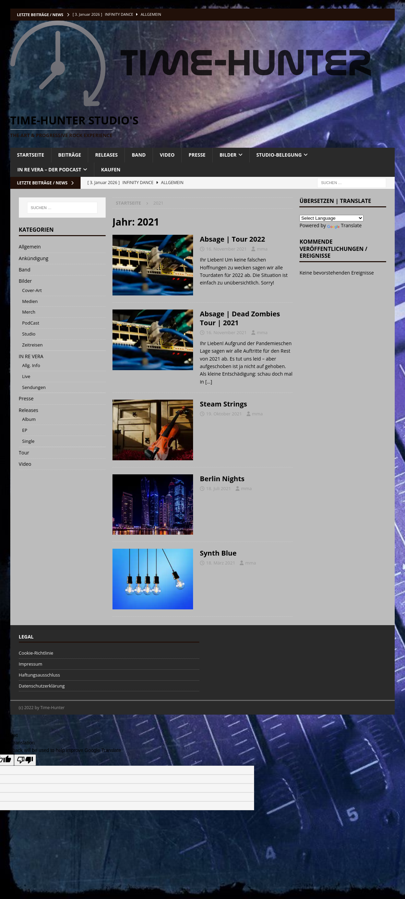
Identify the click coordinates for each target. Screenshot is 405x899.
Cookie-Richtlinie (36, 653)
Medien (30, 301)
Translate (344, 225)
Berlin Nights (222, 478)
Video (25, 464)
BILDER (227, 154)
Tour (24, 452)
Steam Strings (223, 404)
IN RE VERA (31, 356)
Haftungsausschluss (39, 675)
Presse (26, 398)
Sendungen (34, 387)
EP (24, 430)
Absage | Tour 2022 (232, 239)
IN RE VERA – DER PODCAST (49, 169)
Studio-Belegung (279, 154)
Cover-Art (32, 290)
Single (28, 441)
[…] (208, 381)
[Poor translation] (25, 760)
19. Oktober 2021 (224, 414)
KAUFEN (110, 169)
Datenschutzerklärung (42, 686)
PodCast (30, 323)
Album (29, 419)
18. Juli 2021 (218, 488)
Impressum (31, 664)
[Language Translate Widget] (331, 218)
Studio (29, 334)
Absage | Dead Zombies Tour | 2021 (240, 318)
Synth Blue (218, 553)
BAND (139, 154)
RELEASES (106, 154)
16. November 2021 (226, 249)
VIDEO (167, 154)
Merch (29, 312)
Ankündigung (33, 258)
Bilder (25, 281)
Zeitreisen (32, 345)
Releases (28, 410)
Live (26, 376)
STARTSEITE (30, 154)
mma (262, 249)
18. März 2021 (220, 563)
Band (25, 269)
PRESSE (197, 154)
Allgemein (30, 246)
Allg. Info (31, 365)
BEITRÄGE (69, 154)
